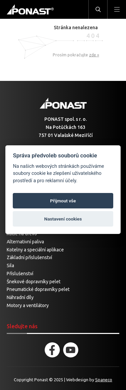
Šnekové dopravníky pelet (33, 281)
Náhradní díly (20, 297)
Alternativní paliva (25, 241)
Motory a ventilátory (28, 305)
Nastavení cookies (63, 219)
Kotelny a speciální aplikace (35, 249)
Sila (10, 265)
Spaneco (103, 379)
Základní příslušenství (29, 257)
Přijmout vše (63, 200)
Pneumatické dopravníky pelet (38, 289)
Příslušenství (20, 273)
